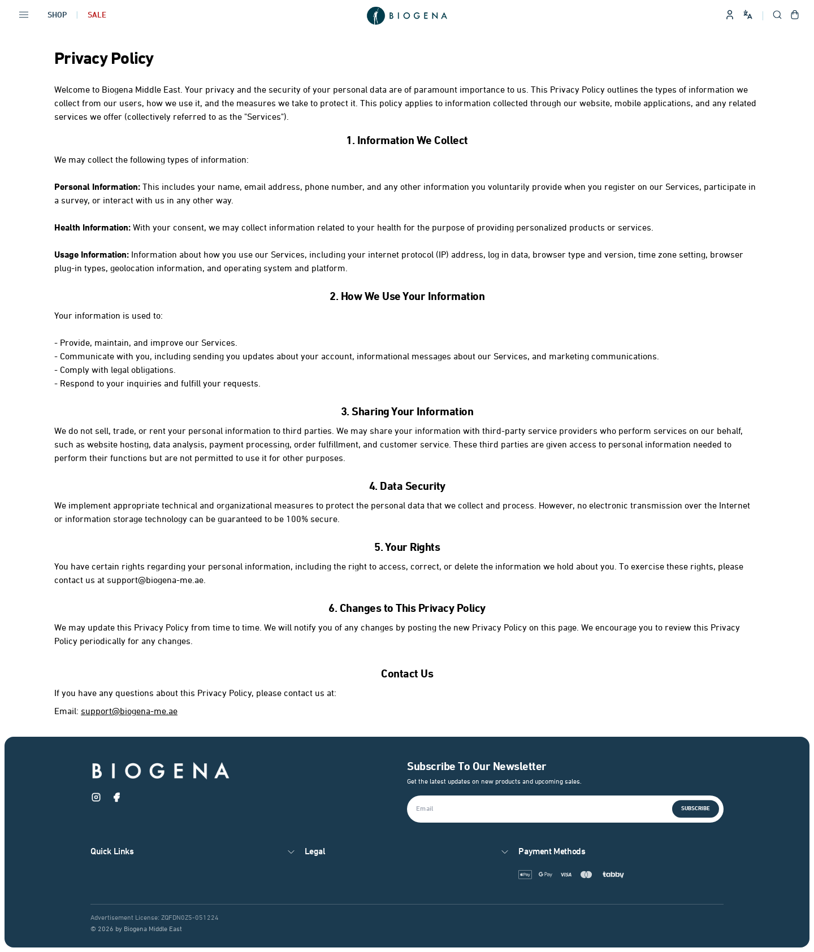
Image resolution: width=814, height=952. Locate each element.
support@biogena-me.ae (129, 711)
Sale (97, 15)
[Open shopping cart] (794, 16)
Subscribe (695, 809)
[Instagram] (96, 799)
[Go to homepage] (407, 16)
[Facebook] (116, 799)
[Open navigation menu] (24, 16)
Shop (57, 15)
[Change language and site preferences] (748, 15)
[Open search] (777, 16)
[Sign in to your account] (729, 16)
